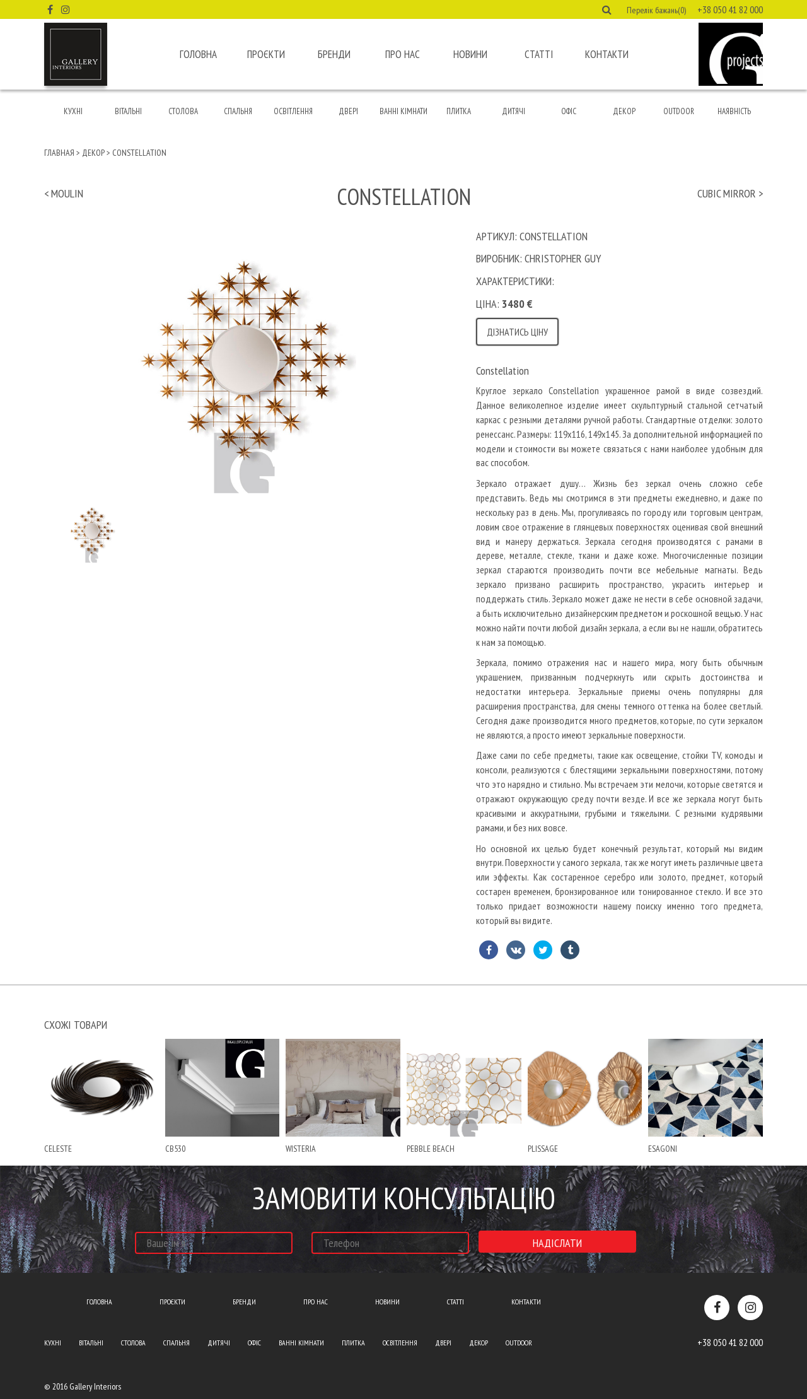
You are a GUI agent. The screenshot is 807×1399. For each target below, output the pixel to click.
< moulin (63, 193)
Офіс (568, 111)
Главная (59, 152)
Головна (198, 54)
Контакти (607, 54)
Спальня (238, 111)
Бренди (334, 54)
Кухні (73, 111)
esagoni (662, 1148)
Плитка (458, 111)
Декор (624, 111)
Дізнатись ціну (517, 331)
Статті (539, 54)
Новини (470, 54)
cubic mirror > (730, 193)
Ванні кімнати (403, 111)
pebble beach (431, 1148)
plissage (543, 1148)
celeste (58, 1148)
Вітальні (128, 111)
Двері (348, 111)
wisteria (301, 1148)
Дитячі (513, 111)
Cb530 (175, 1148)
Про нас (402, 54)
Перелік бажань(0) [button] (656, 10)
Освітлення (293, 111)
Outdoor (678, 111)
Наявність (734, 111)
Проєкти (266, 54)
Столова (183, 111)
